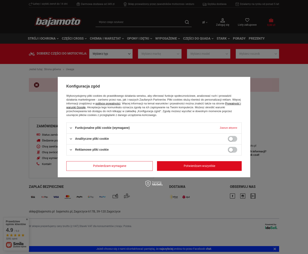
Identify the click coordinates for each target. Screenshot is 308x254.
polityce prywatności (108, 103)
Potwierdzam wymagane (109, 166)
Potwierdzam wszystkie (199, 166)
